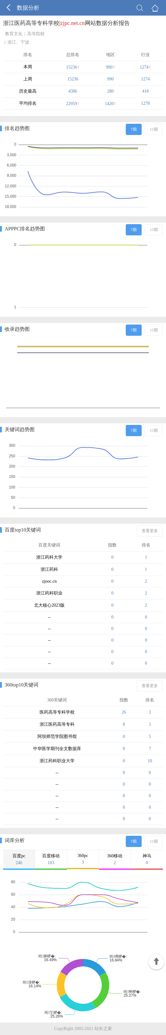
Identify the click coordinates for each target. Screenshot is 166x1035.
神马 (147, 859)
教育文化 (13, 33)
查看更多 (150, 530)
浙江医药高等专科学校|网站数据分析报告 (66, 23)
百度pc (19, 859)
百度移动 (50, 859)
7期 (134, 129)
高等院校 (36, 33)
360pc (83, 859)
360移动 (114, 859)
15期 (154, 129)
